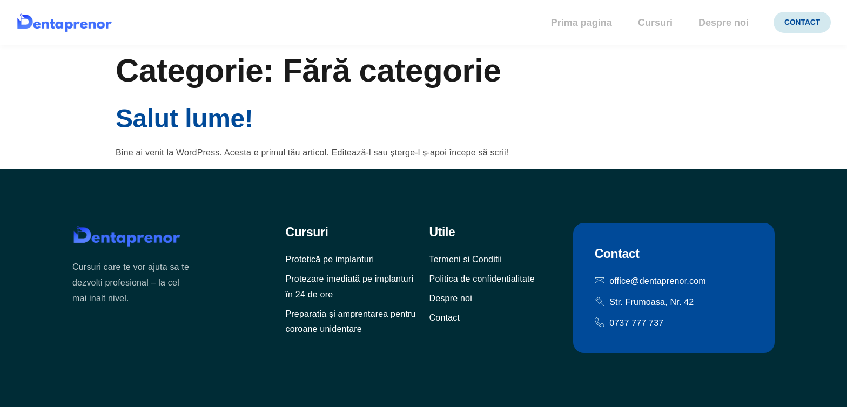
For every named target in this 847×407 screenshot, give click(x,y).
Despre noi (718, 22)
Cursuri (648, 22)
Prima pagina (573, 22)
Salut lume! (184, 118)
